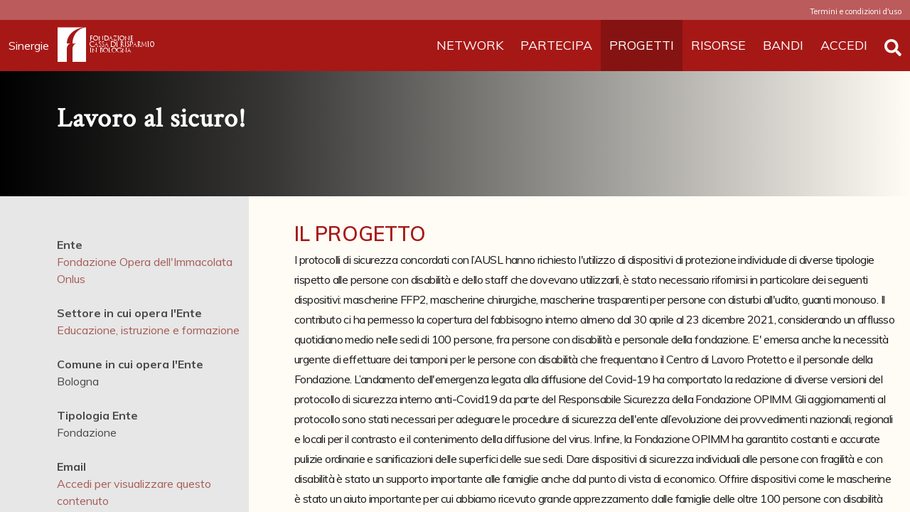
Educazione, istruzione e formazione (148, 330)
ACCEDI (843, 45)
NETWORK (470, 45)
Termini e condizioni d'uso (855, 11)
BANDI (783, 45)
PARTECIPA (556, 45)
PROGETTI (641, 45)
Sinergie (33, 45)
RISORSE (718, 45)
